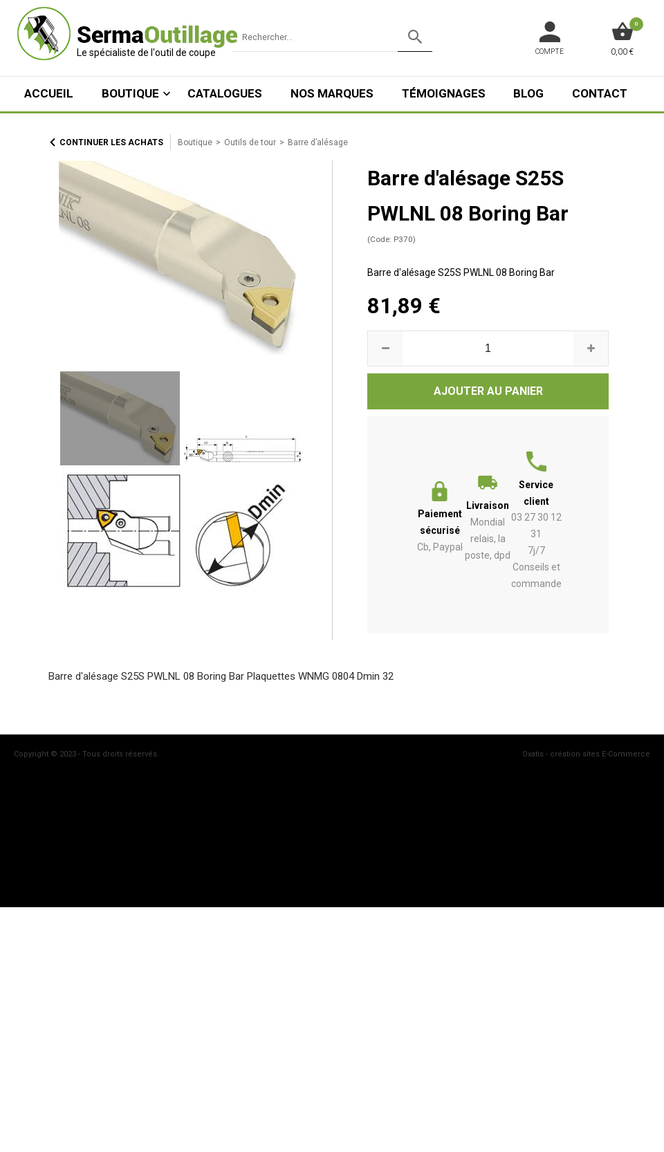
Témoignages (444, 93)
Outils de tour (250, 142)
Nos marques (332, 93)
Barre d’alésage (318, 142)
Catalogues (224, 93)
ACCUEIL (48, 93)
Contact (599, 93)
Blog (528, 93)
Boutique (130, 93)
